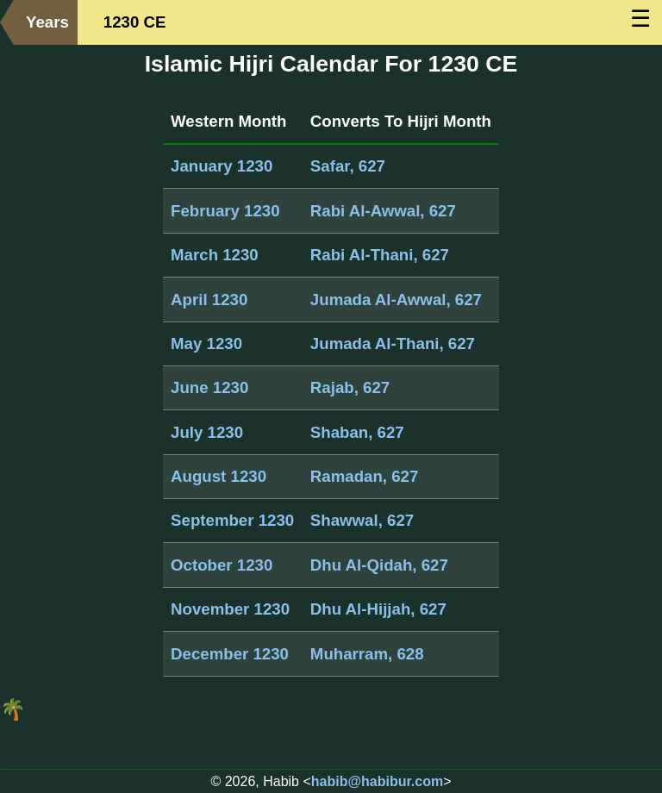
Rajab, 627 (350, 387)
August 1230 (218, 476)
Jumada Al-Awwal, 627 (396, 299)
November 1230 (230, 609)
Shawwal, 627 (362, 520)
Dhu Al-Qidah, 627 (379, 565)
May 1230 (206, 343)
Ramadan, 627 (364, 476)
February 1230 (225, 211)
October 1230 (221, 565)
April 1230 (209, 299)
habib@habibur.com (377, 781)
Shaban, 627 (357, 432)
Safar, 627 (347, 166)
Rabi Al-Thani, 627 (379, 255)
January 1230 (221, 166)
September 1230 (232, 520)
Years (47, 22)
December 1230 (230, 654)
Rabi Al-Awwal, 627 (383, 211)
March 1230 (215, 255)
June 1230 (209, 387)
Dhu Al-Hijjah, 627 (378, 609)
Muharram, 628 (367, 654)
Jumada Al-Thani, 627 (392, 343)
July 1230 (207, 432)
